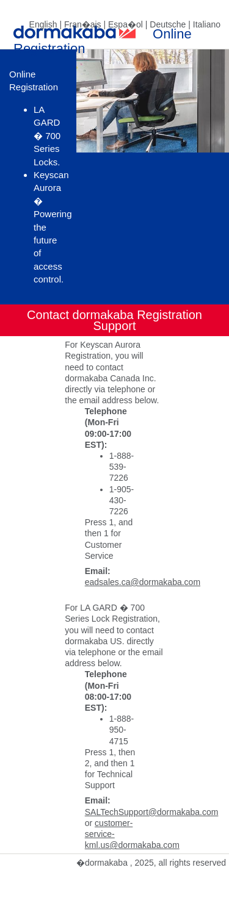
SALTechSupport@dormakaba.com (152, 812)
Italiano (206, 24)
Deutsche (168, 24)
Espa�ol (125, 24)
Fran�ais (82, 24)
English (43, 24)
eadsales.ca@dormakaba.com (142, 582)
